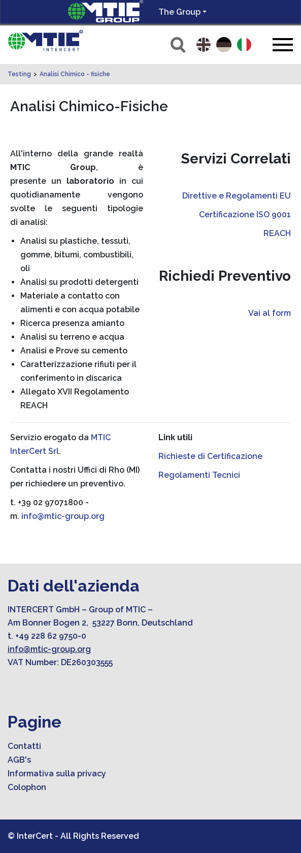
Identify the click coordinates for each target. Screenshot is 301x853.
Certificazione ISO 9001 (245, 214)
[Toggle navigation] (282, 44)
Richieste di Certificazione (210, 456)
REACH (277, 233)
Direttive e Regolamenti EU (236, 196)
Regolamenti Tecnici (199, 475)
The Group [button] (179, 12)
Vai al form (269, 313)
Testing (19, 74)
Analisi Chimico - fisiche (75, 74)
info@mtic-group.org (63, 516)
